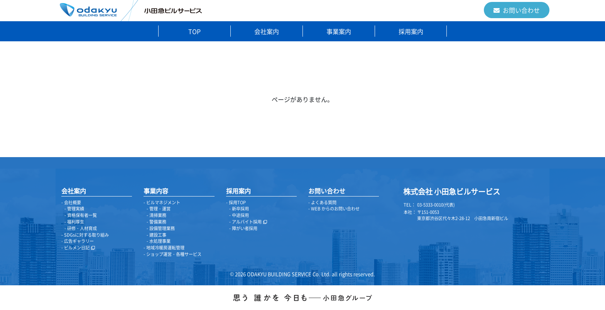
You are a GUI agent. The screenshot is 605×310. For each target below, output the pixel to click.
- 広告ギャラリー (77, 241)
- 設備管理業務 (161, 228)
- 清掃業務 (156, 215)
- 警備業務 (156, 222)
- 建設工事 (156, 235)
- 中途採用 (239, 215)
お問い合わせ (516, 10)
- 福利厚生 (74, 222)
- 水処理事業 (159, 241)
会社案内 (266, 31)
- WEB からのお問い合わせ (334, 208)
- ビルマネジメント (162, 202)
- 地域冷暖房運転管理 (164, 247)
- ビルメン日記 (78, 247)
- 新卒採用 (239, 208)
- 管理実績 (74, 208)
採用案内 (411, 31)
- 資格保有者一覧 (80, 215)
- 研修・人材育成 (80, 228)
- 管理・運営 (159, 208)
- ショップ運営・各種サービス (172, 254)
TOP (194, 31)
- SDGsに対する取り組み (85, 235)
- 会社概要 (71, 202)
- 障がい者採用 (243, 228)
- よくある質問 (322, 202)
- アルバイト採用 (248, 222)
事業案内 (338, 31)
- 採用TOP (236, 202)
